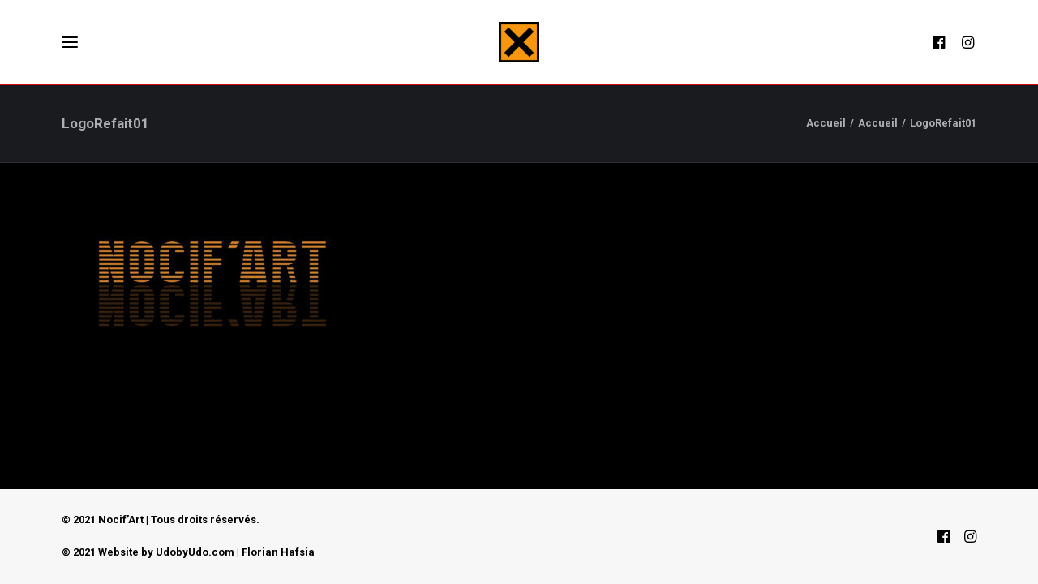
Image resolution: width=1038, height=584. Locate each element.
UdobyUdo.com (195, 552)
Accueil (826, 123)
